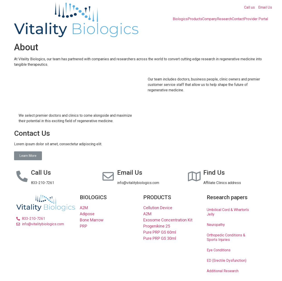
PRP (83, 226)
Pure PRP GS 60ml (159, 232)
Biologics (180, 19)
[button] (28, 155)
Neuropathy (216, 225)
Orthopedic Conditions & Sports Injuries (226, 237)
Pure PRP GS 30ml (159, 238)
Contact (238, 19)
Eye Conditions (219, 250)
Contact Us (32, 133)
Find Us (214, 172)
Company (209, 19)
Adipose (87, 213)
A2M (84, 207)
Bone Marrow (92, 220)
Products (195, 19)
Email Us (265, 7)
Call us (249, 7)
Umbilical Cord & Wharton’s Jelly (228, 212)
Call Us (41, 172)
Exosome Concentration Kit (167, 220)
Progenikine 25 (156, 226)
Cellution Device (157, 207)
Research (224, 19)
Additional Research (222, 271)
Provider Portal (256, 19)
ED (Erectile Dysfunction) (226, 260)
